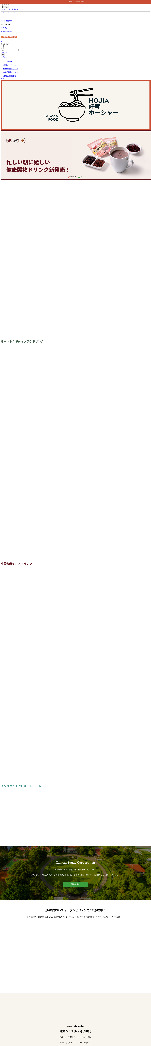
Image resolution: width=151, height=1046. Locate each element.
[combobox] (9, 50)
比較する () (5, 24)
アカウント (5, 78)
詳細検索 (4, 52)
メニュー (4, 57)
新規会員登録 (6, 31)
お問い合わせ (6, 21)
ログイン (4, 28)
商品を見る (75, 880)
